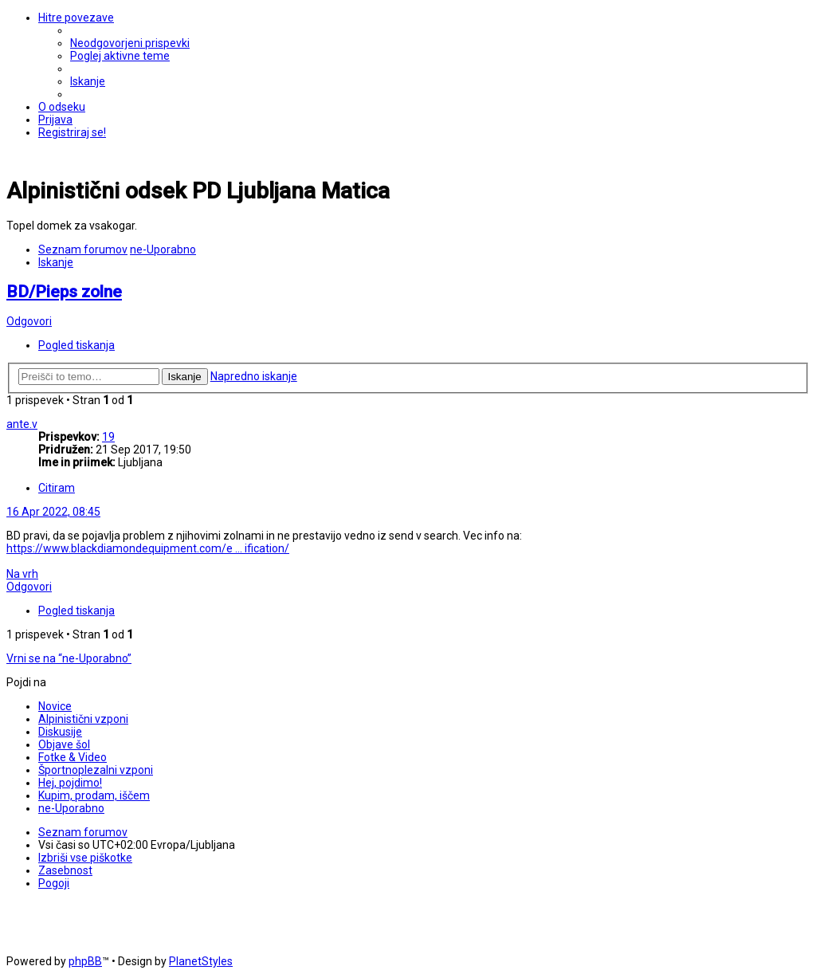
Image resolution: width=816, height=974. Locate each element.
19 (108, 436)
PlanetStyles (201, 961)
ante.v (21, 424)
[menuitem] (130, 43)
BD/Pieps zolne (64, 291)
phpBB (85, 961)
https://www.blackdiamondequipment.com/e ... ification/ (147, 548)
